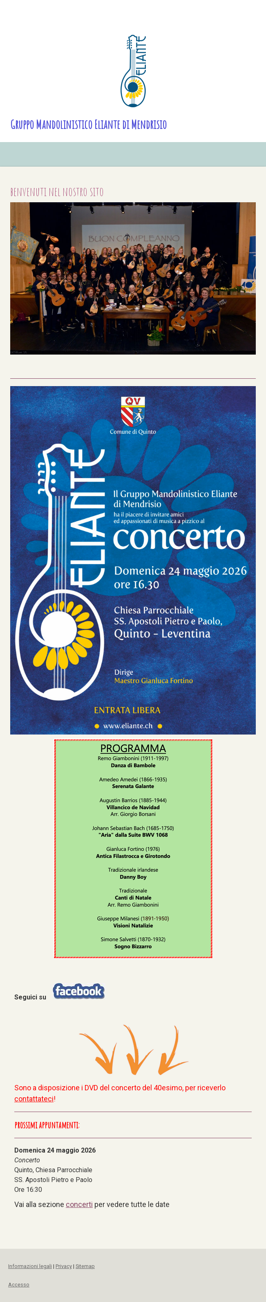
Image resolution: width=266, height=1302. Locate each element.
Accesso (18, 1285)
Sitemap (85, 1266)
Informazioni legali (30, 1266)
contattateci (34, 1098)
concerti (79, 1204)
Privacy (64, 1266)
